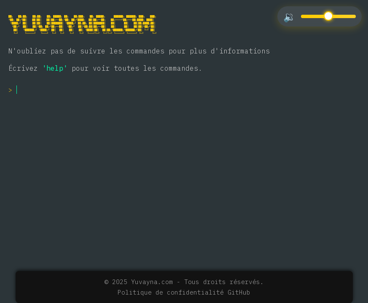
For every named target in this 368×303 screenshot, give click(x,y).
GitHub (239, 292)
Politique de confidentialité (171, 292)
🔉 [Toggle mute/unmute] (289, 16)
